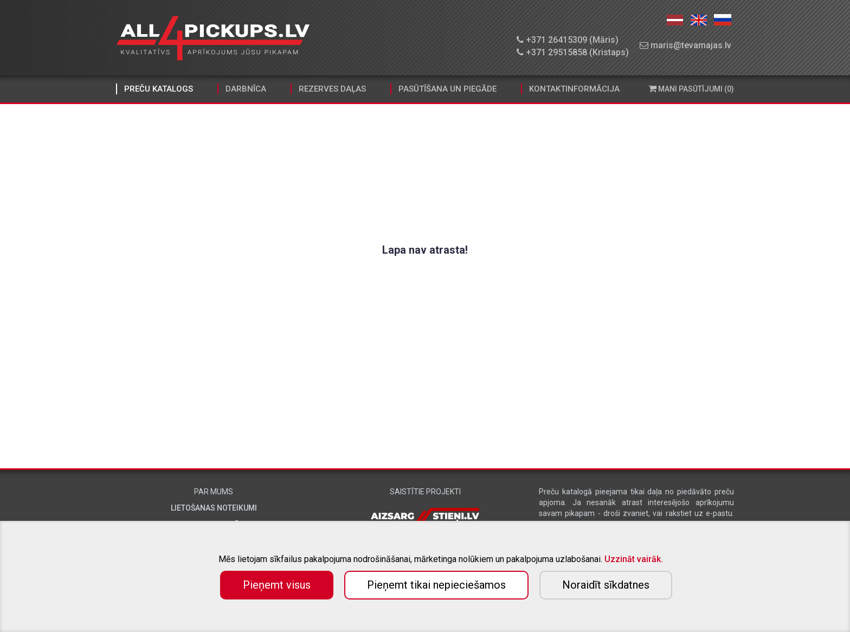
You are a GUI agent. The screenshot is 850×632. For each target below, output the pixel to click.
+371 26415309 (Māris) (568, 40)
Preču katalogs (158, 89)
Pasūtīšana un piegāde (447, 89)
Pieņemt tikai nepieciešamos (436, 584)
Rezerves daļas (332, 89)
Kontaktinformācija (574, 89)
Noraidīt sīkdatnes (605, 584)
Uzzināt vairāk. (633, 559)
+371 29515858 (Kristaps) (573, 52)
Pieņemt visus (277, 584)
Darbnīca (246, 89)
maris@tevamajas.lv (685, 45)
